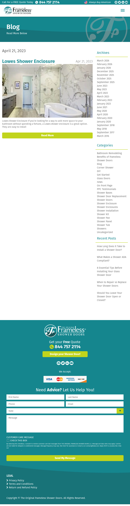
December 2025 (105, 73)
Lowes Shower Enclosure (28, 63)
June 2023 (102, 87)
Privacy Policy (16, 482)
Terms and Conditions (20, 485)
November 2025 (105, 76)
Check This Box (18, 442)
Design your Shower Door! (65, 355)
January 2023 (104, 105)
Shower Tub (103, 226)
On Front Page (104, 187)
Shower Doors (104, 201)
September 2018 (105, 127)
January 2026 (104, 69)
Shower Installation (108, 212)
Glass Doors (103, 180)
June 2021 (102, 109)
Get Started (103, 176)
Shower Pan (103, 219)
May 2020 (102, 112)
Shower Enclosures (107, 208)
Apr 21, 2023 (84, 63)
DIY (99, 172)
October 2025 (104, 80)
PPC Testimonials (106, 190)
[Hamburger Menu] (122, 10)
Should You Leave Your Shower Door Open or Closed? (109, 298)
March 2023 (103, 98)
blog (99, 165)
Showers (101, 230)
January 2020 (104, 123)
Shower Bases (104, 194)
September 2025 (106, 83)
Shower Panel (104, 223)
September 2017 (105, 134)
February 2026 (104, 65)
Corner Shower (105, 169)
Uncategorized (105, 233)
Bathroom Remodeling (109, 155)
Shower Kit (103, 216)
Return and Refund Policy (22, 489)
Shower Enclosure (107, 205)
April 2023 (102, 94)
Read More (47, 137)
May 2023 (102, 91)
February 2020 (104, 119)
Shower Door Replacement (111, 198)
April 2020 (102, 116)
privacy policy (16, 452)
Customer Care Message (20, 439)
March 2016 (103, 137)
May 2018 (102, 130)
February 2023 (104, 101)
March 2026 (103, 62)
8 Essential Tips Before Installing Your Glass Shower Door (109, 273)
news (100, 183)
